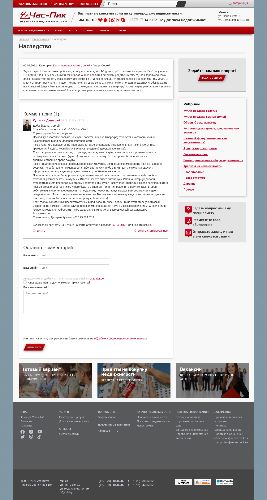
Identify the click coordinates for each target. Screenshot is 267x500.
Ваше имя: (30, 255)
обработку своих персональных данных (120, 338)
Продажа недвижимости (152, 417)
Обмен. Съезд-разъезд (199, 122)
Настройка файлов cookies (231, 442)
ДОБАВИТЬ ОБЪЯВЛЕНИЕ (114, 424)
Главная (24, 39)
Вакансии (26, 421)
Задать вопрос (107, 417)
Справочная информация (192, 433)
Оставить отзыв (69, 433)
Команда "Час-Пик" (32, 417)
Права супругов (194, 177)
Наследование (193, 172)
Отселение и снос (195, 154)
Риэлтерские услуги (71, 417)
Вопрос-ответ (40, 39)
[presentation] (52, 328)
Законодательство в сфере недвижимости (213, 160)
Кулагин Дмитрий (46, 120)
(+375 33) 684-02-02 (111, 485)
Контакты (26, 425)
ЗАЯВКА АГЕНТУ (108, 431)
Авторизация (240, 3)
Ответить (39, 230)
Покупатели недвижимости (153, 421)
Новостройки (145, 425)
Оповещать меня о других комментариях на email (59, 282)
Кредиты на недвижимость (202, 166)
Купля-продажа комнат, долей (72, 65)
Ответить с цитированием (151, 230)
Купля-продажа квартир (200, 110)
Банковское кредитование (192, 429)
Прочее (188, 189)
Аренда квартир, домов (200, 148)
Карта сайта (183, 438)
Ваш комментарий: (35, 287)
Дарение (189, 183)
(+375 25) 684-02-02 (140, 481)
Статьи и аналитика (188, 417)
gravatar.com (98, 278)
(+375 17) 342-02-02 (140, 485)
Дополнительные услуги (74, 421)
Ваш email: (30, 267)
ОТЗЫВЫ (119, 224)
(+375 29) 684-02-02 (111, 481)
